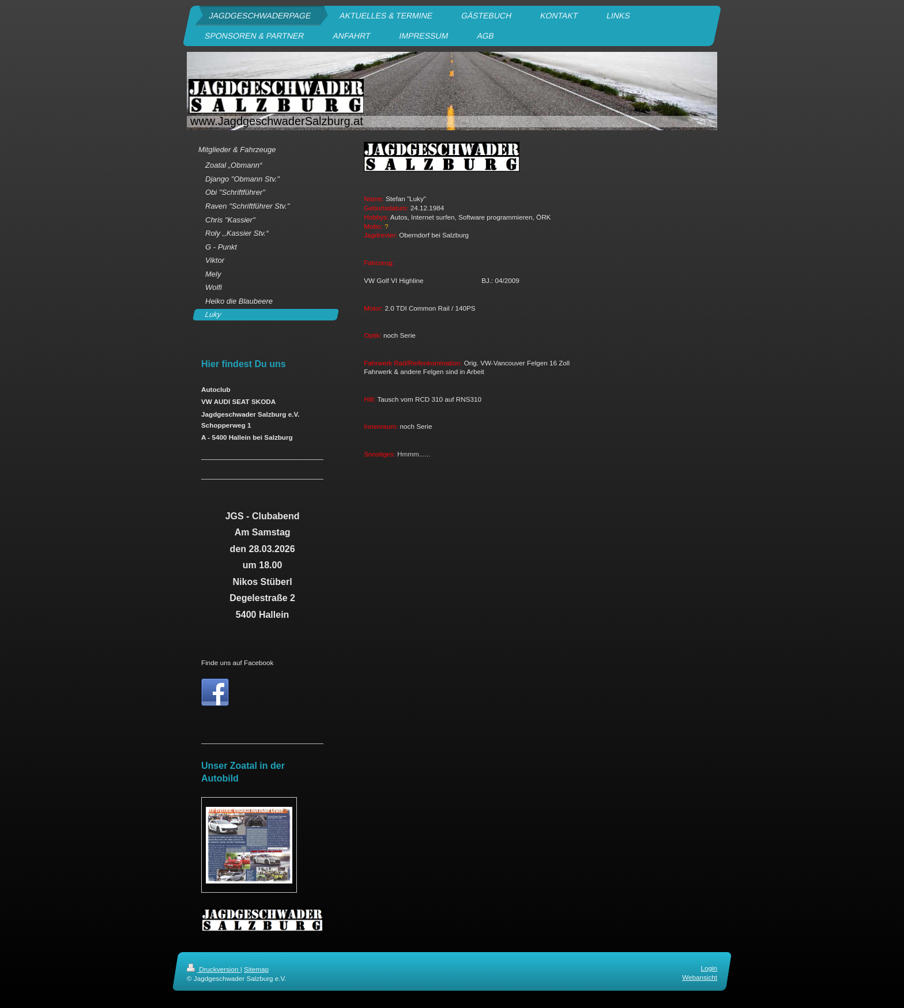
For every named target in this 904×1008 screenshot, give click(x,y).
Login (708, 968)
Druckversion (213, 969)
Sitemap (256, 969)
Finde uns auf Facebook (237, 662)
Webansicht (699, 977)
